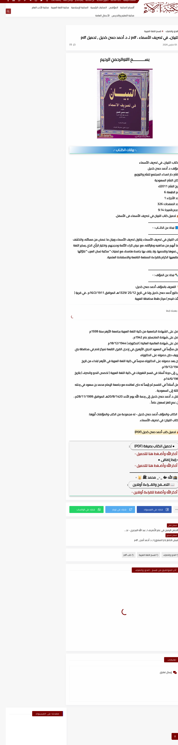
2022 (49, 595)
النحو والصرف (166, 31)
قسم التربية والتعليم (16, 202)
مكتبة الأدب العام (34, 7)
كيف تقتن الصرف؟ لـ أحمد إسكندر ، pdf (22, 278)
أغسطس (45, 400)
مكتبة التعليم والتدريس (117, 15)
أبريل (47, 424)
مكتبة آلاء (140, 740)
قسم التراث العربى (44, 202)
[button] (149, 509)
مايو (47, 418)
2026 (49, 357)
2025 (49, 376)
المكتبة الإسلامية (74, 7)
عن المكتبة (84, 3)
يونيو (47, 412)
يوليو (47, 406)
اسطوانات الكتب (16, 183)
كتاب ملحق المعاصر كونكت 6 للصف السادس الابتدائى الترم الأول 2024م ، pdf (23, 263)
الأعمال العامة (97, 15)
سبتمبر (46, 394)
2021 (49, 674)
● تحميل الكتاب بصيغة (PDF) (149, 446)
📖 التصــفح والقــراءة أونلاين (148, 484)
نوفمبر (46, 388)
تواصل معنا (62, 3)
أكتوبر (47, 467)
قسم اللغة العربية (146, 31)
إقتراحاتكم (73, 3)
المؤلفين (107, 7)
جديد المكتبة (110, 3)
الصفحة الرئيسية (124, 3)
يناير (48, 370)
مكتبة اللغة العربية (54, 7)
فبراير (47, 364)
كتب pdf (123, 545)
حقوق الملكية (97, 3)
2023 (49, 528)
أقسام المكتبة (121, 7)
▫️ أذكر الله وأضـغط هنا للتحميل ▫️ (151, 453)
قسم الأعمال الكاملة (16, 196)
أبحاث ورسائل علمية (44, 183)
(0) (70, 45)
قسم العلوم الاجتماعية (44, 209)
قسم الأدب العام (44, 196)
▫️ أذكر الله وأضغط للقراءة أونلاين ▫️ (149, 492)
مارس (47, 431)
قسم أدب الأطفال (16, 189)
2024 (49, 449)
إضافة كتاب (50, 3)
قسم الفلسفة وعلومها (16, 209)
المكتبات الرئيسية (93, 7)
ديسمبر (46, 382)
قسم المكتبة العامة (16, 216)
